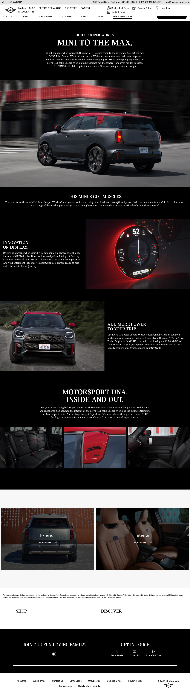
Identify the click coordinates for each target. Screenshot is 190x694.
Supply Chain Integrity (89, 686)
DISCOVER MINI (26, 12)
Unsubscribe (94, 681)
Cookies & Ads (114, 681)
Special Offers (142, 8)
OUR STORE (71, 8)
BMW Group (76, 681)
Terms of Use (65, 686)
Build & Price (116, 12)
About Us (21, 681)
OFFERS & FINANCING (50, 8)
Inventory (163, 8)
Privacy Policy (135, 681)
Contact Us (57, 681)
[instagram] (54, 654)
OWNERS (85, 8)
